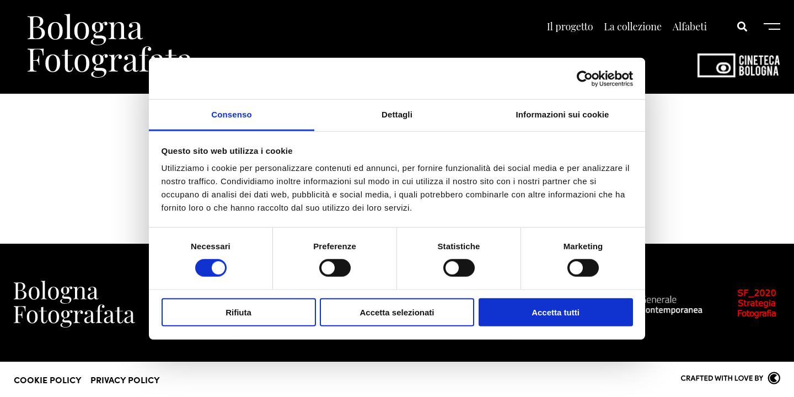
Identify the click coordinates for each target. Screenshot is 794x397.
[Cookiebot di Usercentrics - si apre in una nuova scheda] (585, 78)
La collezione (633, 26)
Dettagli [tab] (397, 114)
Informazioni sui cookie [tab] (562, 114)
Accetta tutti (556, 312)
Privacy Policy (125, 379)
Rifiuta (238, 312)
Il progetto (570, 26)
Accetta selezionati (397, 312)
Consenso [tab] (231, 114)
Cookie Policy (48, 379)
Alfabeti (690, 26)
